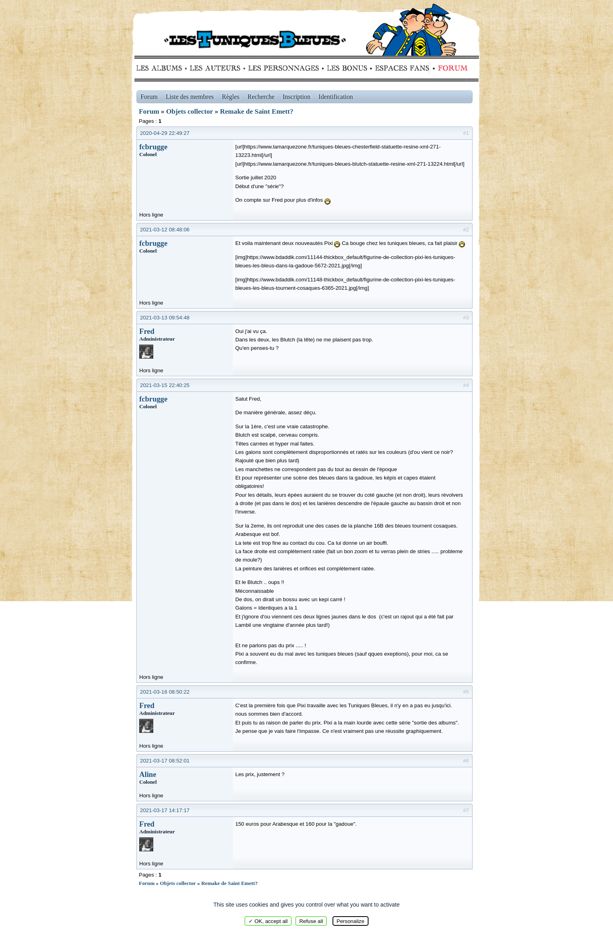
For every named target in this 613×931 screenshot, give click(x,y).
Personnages (283, 68)
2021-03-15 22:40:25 (165, 385)
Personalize (351, 921)
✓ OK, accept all (268, 921)
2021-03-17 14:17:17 (165, 810)
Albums (161, 68)
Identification (336, 96)
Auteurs (217, 68)
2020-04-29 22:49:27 (165, 133)
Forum (451, 68)
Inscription (296, 96)
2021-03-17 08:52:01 (165, 761)
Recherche (261, 96)
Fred (146, 331)
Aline (147, 774)
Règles (231, 96)
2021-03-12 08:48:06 (165, 230)
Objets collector (189, 111)
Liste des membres (190, 96)
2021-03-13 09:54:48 (165, 318)
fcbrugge (153, 146)
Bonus (346, 68)
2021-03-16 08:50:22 (165, 692)
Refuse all (311, 921)
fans (402, 68)
